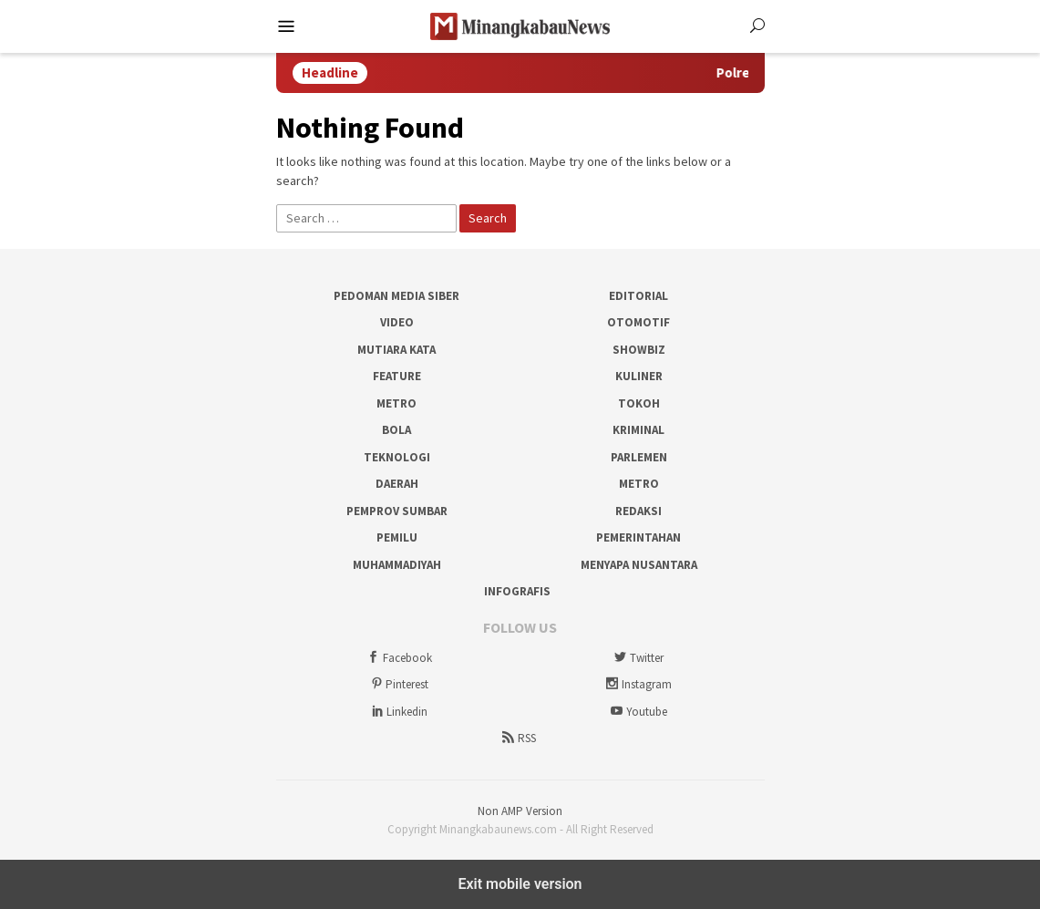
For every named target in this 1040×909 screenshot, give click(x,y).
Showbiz (639, 349)
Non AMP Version (520, 811)
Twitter (638, 658)
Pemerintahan (638, 537)
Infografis (517, 591)
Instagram (637, 684)
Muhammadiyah (397, 565)
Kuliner (639, 376)
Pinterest (397, 684)
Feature (397, 376)
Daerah (397, 483)
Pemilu (396, 537)
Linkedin (397, 711)
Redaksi (638, 511)
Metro (396, 403)
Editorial (638, 296)
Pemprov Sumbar (397, 511)
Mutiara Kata (396, 349)
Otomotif (638, 322)
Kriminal (638, 430)
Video (397, 322)
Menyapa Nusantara (639, 565)
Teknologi (397, 457)
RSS (517, 738)
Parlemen (639, 457)
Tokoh (639, 403)
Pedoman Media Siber (396, 296)
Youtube (637, 711)
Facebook (398, 658)
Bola (396, 430)
